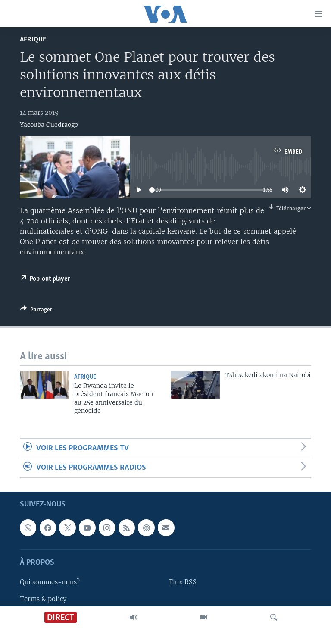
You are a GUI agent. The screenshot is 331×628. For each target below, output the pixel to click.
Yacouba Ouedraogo (49, 125)
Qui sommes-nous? (50, 583)
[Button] (36, 311)
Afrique (33, 39)
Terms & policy (43, 599)
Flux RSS (183, 583)
